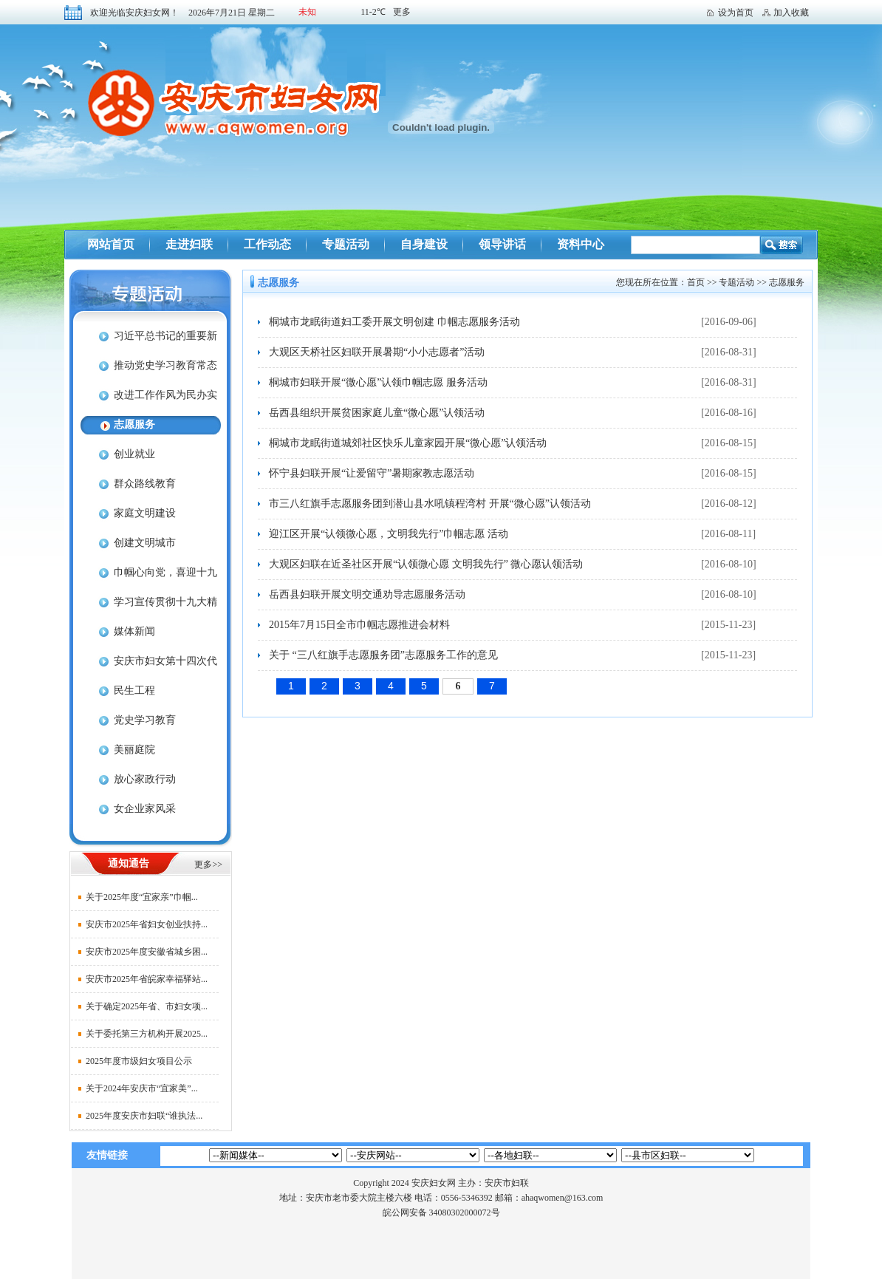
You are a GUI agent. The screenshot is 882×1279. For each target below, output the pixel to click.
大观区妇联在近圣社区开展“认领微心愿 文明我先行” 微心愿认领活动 (426, 564)
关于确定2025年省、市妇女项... (147, 1006)
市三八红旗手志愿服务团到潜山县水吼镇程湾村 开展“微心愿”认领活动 (430, 503)
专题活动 (345, 244)
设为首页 (735, 12)
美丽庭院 (134, 749)
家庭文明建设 (145, 513)
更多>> (208, 864)
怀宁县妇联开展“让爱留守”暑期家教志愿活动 (371, 473)
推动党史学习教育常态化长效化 (149, 370)
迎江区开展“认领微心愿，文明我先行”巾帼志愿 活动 (388, 533)
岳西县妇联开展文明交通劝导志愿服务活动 (367, 594)
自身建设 (424, 244)
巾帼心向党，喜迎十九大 (149, 577)
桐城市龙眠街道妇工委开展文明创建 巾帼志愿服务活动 (394, 321)
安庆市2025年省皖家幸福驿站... (147, 979)
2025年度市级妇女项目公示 (139, 1061)
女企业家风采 (145, 808)
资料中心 (580, 244)
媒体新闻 (134, 631)
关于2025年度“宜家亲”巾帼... (142, 897)
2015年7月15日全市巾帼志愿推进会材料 (359, 624)
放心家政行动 (145, 779)
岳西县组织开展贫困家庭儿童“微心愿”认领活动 (377, 412)
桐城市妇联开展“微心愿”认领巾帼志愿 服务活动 (378, 382)
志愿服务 (134, 424)
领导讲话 (502, 244)
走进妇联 (189, 244)
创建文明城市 (145, 542)
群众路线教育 (145, 483)
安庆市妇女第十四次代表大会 (149, 665)
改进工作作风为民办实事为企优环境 (149, 399)
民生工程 (134, 690)
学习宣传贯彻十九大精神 (149, 606)
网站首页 (110, 244)
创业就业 (134, 454)
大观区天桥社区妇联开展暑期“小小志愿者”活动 (377, 352)
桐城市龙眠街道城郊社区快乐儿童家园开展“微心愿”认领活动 (408, 442)
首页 (696, 282)
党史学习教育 (145, 720)
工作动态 (267, 244)
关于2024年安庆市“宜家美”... (142, 1088)
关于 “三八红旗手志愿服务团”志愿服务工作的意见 (383, 655)
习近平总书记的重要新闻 (149, 340)
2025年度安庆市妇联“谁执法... (144, 1116)
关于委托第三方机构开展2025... (147, 1034)
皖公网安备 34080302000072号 (441, 1212)
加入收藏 (791, 12)
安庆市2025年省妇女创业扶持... (147, 924)
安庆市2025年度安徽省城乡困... (147, 952)
